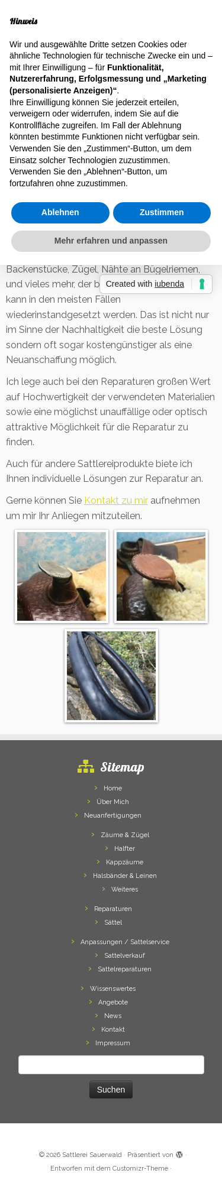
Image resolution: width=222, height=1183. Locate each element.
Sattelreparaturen (125, 969)
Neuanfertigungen (112, 815)
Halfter (124, 849)
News (112, 1016)
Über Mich (112, 802)
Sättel (113, 922)
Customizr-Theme (140, 1168)
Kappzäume (124, 862)
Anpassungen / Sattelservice (125, 942)
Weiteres (124, 889)
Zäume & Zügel (125, 835)
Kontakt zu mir (116, 500)
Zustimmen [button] (162, 212)
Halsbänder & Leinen (125, 876)
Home (113, 788)
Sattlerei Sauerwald (92, 1155)
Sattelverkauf (124, 956)
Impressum (112, 1043)
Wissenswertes (113, 989)
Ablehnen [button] (60, 212)
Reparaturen (113, 909)
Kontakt (113, 1029)
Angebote (113, 1002)
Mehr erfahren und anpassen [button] (111, 240)
